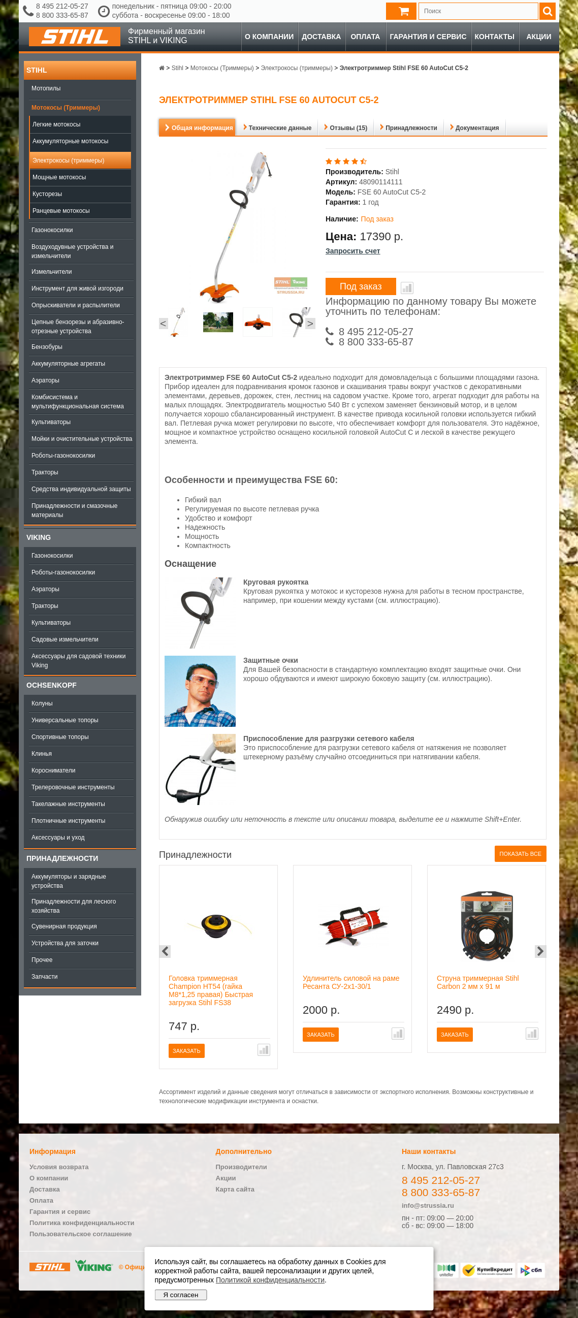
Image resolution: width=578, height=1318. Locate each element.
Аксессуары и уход (58, 837)
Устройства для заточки (65, 943)
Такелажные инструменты (68, 804)
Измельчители (51, 271)
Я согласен (181, 1295)
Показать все (520, 854)
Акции (538, 37)
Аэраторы (45, 380)
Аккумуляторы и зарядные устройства (68, 881)
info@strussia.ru (428, 1205)
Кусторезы (47, 194)
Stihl (36, 70)
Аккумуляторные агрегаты (68, 363)
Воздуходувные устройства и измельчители (72, 251)
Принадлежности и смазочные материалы (74, 510)
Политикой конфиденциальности (270, 1280)
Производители (241, 1167)
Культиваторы (51, 422)
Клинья (41, 753)
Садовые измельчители (65, 639)
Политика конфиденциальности (81, 1223)
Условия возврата (59, 1167)
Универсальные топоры (65, 720)
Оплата (365, 37)
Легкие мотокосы (56, 124)
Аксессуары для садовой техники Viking (78, 661)
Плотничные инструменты (68, 820)
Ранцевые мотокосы (61, 210)
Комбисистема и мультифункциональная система (77, 402)
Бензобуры (46, 346)
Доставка (321, 37)
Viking (38, 537)
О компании (269, 37)
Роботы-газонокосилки (63, 455)
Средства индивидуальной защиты (81, 489)
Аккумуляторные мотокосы (70, 141)
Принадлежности (62, 858)
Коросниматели (53, 770)
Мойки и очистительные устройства (81, 438)
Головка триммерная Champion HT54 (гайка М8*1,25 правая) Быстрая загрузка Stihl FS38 (211, 990)
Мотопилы (45, 88)
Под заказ (361, 286)
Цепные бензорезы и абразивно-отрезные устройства (77, 326)
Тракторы (44, 472)
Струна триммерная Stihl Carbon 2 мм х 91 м (478, 982)
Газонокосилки (52, 230)
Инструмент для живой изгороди (77, 288)
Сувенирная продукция (64, 926)
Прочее (41, 959)
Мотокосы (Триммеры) (65, 107)
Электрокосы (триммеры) (69, 160)
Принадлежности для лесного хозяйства (73, 906)
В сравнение (407, 288)
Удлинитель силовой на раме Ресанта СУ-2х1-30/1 (351, 982)
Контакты (495, 37)
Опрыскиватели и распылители (75, 305)
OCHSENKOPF (51, 685)
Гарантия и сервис (428, 37)
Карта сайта (235, 1189)
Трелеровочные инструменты (73, 787)
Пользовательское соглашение (80, 1234)
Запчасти (44, 976)
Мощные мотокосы (59, 177)
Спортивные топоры (60, 737)
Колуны (42, 703)
